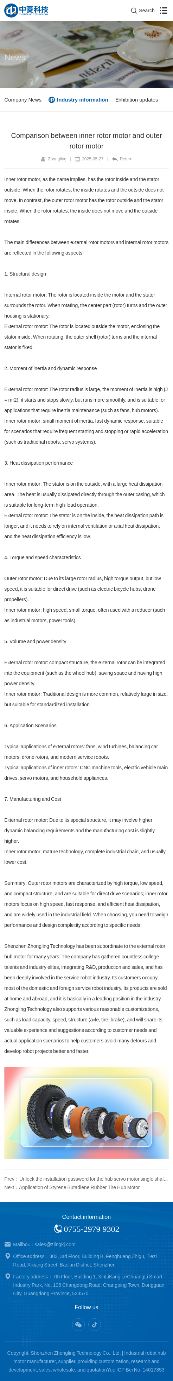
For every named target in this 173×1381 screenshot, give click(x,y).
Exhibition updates (136, 99)
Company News (22, 99)
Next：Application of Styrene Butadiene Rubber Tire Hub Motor (72, 1187)
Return (122, 159)
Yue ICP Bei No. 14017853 (136, 1369)
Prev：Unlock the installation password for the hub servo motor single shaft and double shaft (86, 1178)
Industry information (82, 99)
